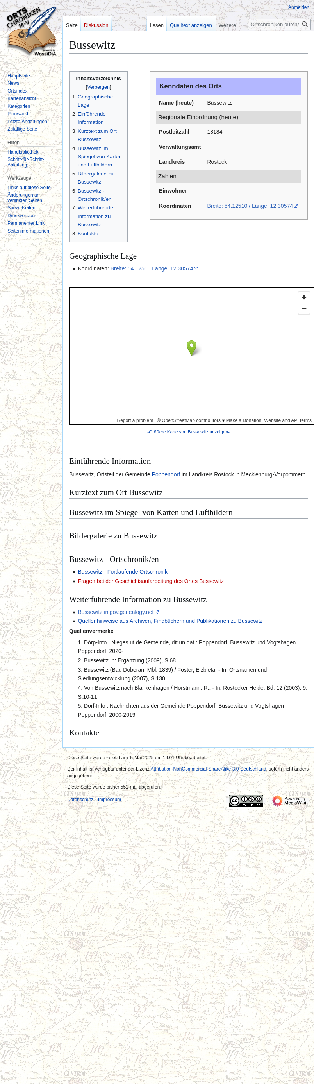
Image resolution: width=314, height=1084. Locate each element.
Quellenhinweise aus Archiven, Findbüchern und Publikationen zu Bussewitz (170, 621)
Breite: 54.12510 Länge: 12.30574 (152, 268)
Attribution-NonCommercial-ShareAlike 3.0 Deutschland (208, 769)
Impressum (109, 799)
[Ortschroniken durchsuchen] (279, 24)
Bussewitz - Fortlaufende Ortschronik (123, 572)
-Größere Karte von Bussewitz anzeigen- (188, 431)
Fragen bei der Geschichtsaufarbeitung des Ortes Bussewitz (151, 581)
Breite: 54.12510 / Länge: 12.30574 (250, 206)
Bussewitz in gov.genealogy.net (115, 612)
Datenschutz (80, 799)
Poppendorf (166, 474)
